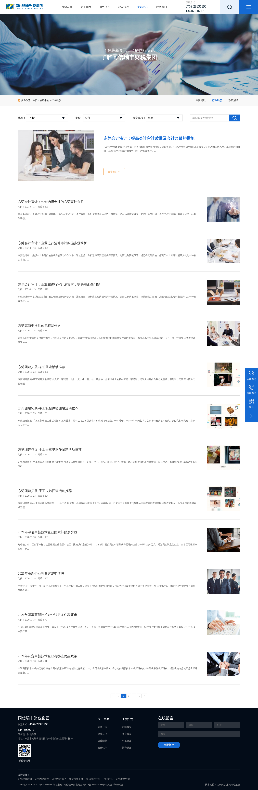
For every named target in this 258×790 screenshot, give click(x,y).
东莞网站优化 (59, 779)
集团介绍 (102, 727)
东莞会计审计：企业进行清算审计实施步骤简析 (52, 243)
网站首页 (67, 7)
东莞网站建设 (42, 779)
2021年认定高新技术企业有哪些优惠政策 (47, 656)
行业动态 (217, 100)
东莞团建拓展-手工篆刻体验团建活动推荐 (48, 408)
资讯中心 (142, 7)
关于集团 (85, 7)
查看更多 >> (114, 171)
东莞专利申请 (123, 779)
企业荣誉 (102, 740)
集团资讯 (201, 100)
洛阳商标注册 (93, 779)
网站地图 (107, 784)
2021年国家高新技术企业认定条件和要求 (47, 615)
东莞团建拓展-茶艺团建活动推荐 (41, 367)
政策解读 (233, 100)
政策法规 (123, 7)
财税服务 (126, 727)
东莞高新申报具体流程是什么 (39, 325)
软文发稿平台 (76, 779)
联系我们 (161, 7)
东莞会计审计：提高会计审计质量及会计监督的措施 (148, 138)
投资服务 (126, 747)
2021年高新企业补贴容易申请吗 (41, 573)
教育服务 (126, 734)
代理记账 (108, 779)
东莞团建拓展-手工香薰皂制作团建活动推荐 (50, 449)
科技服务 (126, 740)
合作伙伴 (102, 747)
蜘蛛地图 (118, 784)
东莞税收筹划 (25, 779)
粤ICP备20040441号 (93, 784)
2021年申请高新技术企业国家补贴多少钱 (47, 532)
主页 (35, 100)
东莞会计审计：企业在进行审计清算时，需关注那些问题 (59, 284)
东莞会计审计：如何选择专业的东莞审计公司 (51, 202)
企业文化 (102, 734)
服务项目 (104, 7)
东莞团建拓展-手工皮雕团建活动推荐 (45, 491)
